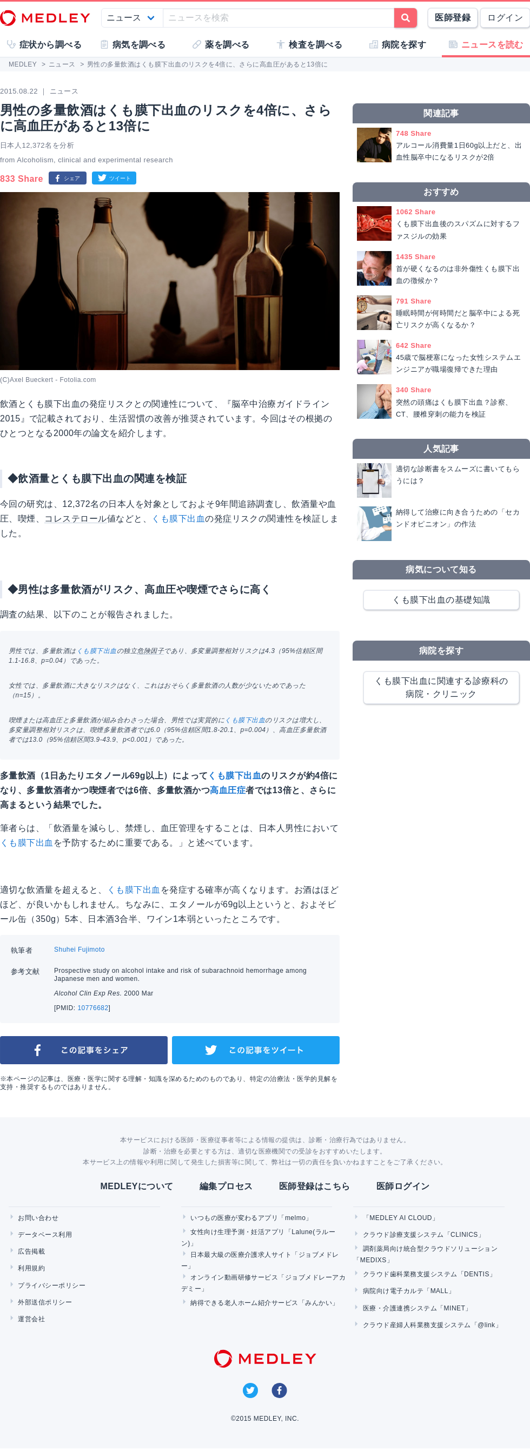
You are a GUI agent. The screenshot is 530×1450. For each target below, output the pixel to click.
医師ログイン (403, 1186)
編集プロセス (226, 1186)
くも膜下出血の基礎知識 (441, 599)
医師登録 (453, 17)
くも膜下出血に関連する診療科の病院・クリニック (441, 687)
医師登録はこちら (314, 1186)
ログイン (505, 17)
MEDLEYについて (136, 1186)
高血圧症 (228, 790)
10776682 (92, 1008)
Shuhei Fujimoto (79, 949)
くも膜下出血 (178, 518)
